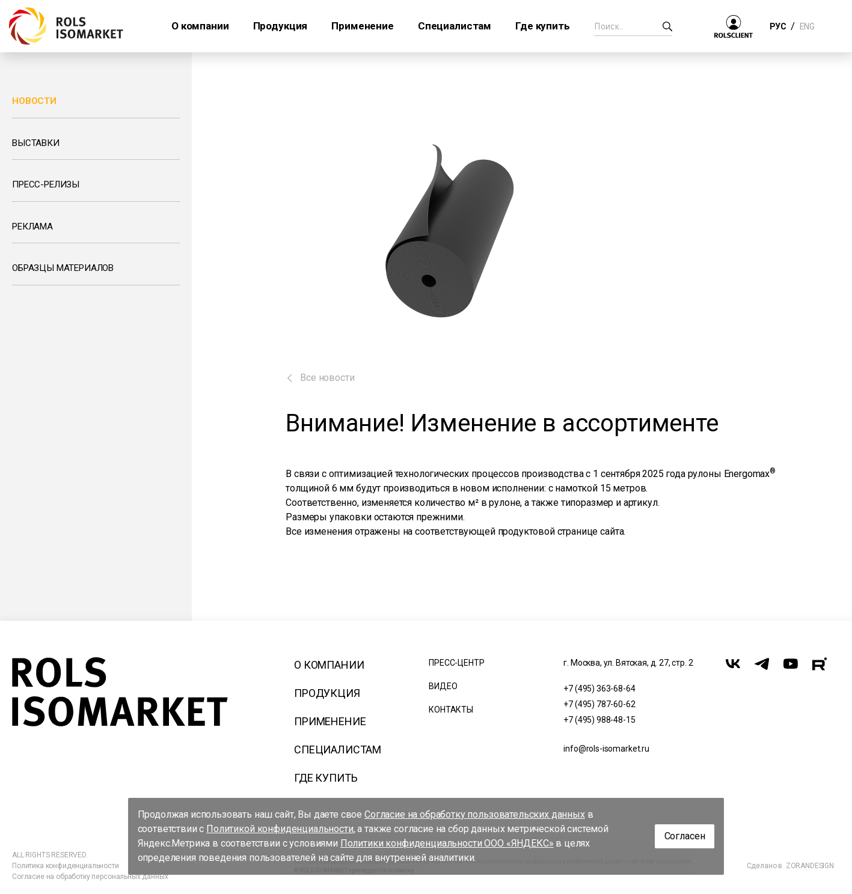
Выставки (36, 143)
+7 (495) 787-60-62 (599, 704)
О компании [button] (199, 26)
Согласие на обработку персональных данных (90, 876)
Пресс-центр (456, 662)
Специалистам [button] (454, 26)
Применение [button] (362, 26)
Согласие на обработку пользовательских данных (474, 814)
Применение (330, 721)
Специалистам (337, 749)
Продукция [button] (280, 26)
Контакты (451, 709)
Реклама (32, 226)
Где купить (325, 777)
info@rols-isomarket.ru (606, 748)
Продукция (327, 693)
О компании (329, 664)
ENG (807, 26)
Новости (34, 101)
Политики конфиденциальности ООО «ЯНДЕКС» (447, 843)
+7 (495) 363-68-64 (599, 688)
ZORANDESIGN (810, 866)
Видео (443, 686)
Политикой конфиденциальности (280, 829)
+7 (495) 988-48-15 (599, 720)
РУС (778, 26)
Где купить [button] (542, 26)
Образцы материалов (63, 268)
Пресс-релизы (45, 184)
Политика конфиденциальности (65, 866)
